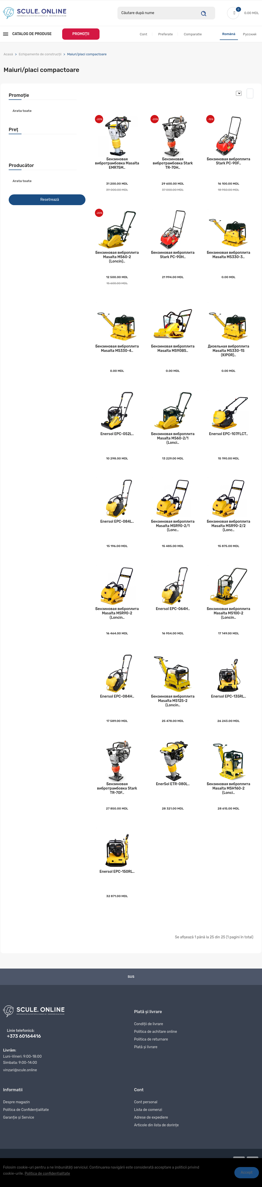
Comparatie (193, 34)
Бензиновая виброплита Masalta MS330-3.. (228, 258)
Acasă (8, 54)
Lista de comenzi (148, 1123)
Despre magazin (16, 1116)
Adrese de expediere (151, 1131)
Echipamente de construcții (40, 54)
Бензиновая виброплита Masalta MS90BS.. (172, 353)
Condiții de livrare (148, 1038)
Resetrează (49, 200)
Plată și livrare (145, 1061)
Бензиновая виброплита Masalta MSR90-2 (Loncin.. (117, 621)
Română (228, 34)
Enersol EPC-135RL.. (228, 706)
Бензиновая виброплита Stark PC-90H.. (172, 258)
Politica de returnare (151, 1053)
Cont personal (145, 1116)
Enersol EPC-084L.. (117, 528)
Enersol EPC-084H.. (117, 706)
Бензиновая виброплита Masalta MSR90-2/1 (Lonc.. (172, 532)
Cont (143, 34)
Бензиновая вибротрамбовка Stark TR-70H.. (173, 165)
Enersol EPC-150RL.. (117, 884)
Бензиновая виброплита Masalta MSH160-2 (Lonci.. (228, 799)
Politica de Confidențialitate (26, 1123)
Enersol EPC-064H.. (173, 617)
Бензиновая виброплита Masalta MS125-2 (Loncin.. (172, 710)
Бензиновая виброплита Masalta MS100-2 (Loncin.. (228, 621)
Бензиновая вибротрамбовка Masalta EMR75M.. (117, 165)
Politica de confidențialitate (47, 1173)
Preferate (165, 34)
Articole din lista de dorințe (156, 1139)
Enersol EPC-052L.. (117, 439)
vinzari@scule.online (20, 1082)
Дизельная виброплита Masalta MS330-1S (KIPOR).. (228, 355)
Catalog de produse (27, 34)
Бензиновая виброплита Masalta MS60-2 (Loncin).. (117, 260)
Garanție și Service (18, 1131)
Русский (249, 34)
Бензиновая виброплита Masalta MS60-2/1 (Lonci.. (172, 443)
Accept (247, 1172)
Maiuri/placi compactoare (86, 54)
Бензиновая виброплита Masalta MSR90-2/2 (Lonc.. (228, 532)
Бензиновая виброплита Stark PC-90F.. (228, 163)
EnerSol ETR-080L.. (173, 795)
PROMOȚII (80, 34)
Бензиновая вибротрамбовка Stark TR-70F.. (117, 799)
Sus (131, 989)
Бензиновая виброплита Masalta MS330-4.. (117, 353)
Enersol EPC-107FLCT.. (228, 439)
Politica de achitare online (155, 1045)
